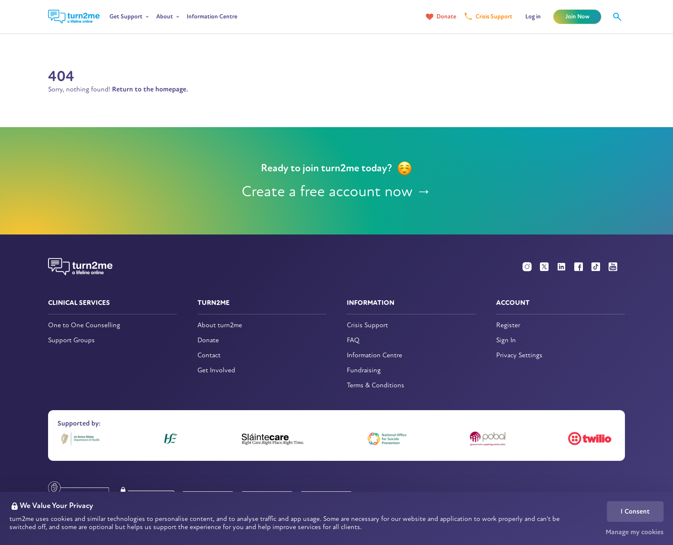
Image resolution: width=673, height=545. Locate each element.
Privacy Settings (519, 355)
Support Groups (71, 340)
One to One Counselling (84, 325)
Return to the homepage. (150, 89)
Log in (533, 16)
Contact (209, 355)
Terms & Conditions (375, 385)
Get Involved (216, 370)
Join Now (577, 16)
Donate (446, 16)
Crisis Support (494, 16)
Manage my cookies (635, 532)
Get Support (125, 16)
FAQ (353, 340)
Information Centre (212, 16)
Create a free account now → (337, 192)
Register (508, 325)
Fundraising (364, 370)
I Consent (635, 511)
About (164, 16)
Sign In (506, 340)
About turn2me (219, 325)
